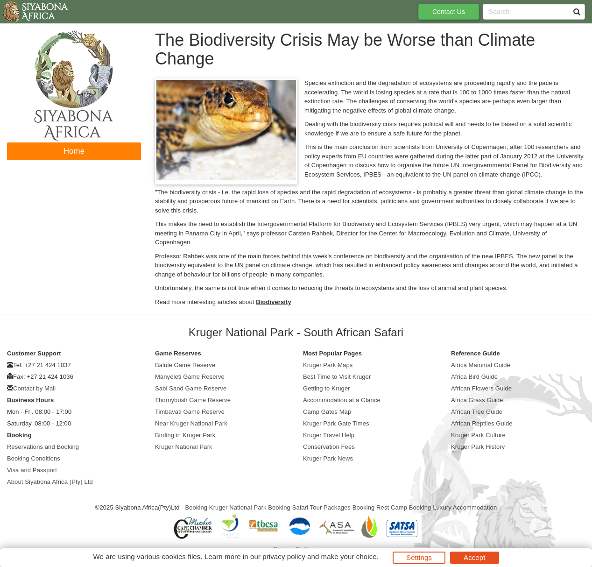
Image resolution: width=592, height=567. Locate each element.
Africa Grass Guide (477, 400)
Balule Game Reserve (185, 365)
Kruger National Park (183, 446)
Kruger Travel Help (328, 435)
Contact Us (448, 11)
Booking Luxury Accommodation (453, 507)
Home (74, 151)
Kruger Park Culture (478, 435)
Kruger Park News (328, 458)
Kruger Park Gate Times (336, 423)
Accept (474, 557)
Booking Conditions (33, 458)
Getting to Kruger (326, 388)
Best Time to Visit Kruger (337, 376)
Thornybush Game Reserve (193, 400)
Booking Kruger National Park (225, 507)
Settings (419, 557)
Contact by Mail (34, 388)
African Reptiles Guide (482, 423)
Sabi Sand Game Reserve (190, 388)
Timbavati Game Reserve (190, 411)
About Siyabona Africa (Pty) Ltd (50, 481)
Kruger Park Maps (327, 365)
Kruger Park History (478, 446)
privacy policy (283, 556)
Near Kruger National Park (191, 423)
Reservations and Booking (43, 446)
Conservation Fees (329, 446)
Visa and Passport (32, 470)
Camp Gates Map (327, 411)
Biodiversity (273, 301)
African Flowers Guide (481, 388)
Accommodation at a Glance (342, 400)
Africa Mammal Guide (480, 365)
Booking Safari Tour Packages (309, 507)
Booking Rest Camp (379, 507)
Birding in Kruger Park (185, 435)
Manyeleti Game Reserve (190, 376)
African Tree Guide (476, 411)
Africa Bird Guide (474, 376)
